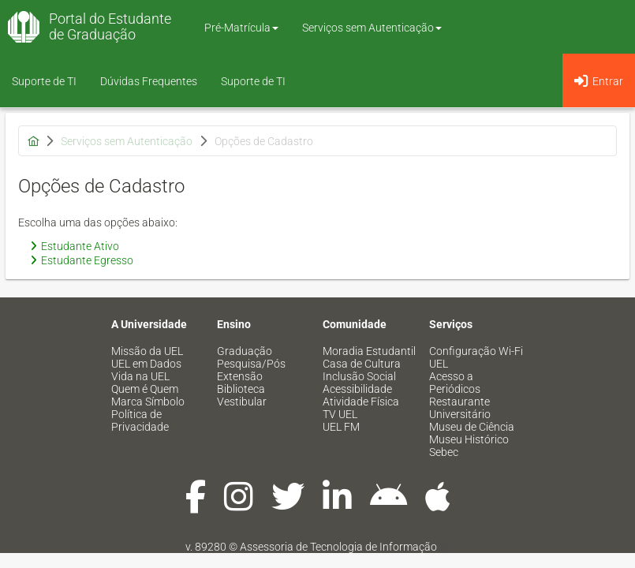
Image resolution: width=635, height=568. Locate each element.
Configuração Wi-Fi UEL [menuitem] (476, 357)
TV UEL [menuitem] (340, 414)
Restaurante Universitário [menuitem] (460, 407)
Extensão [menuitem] (240, 376)
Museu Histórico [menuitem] (469, 439)
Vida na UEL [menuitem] (140, 376)
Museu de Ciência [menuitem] (471, 426)
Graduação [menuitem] (244, 351)
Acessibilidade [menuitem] (357, 389)
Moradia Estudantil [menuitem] (369, 351)
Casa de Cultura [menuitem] (362, 363)
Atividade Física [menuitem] (361, 401)
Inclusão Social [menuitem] (359, 376)
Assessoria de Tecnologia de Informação (338, 546)
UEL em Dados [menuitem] (146, 363)
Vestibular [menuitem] (242, 401)
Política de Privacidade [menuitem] (140, 420)
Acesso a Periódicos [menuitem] (454, 382)
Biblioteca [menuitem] (241, 389)
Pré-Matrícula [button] (241, 27)
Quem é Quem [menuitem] (144, 389)
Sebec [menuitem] (443, 452)
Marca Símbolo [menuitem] (148, 401)
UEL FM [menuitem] (341, 426)
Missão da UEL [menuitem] (147, 351)
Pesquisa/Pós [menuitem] (251, 363)
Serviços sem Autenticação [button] (372, 27)
